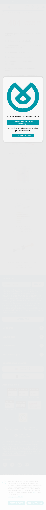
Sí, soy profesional (23, 135)
